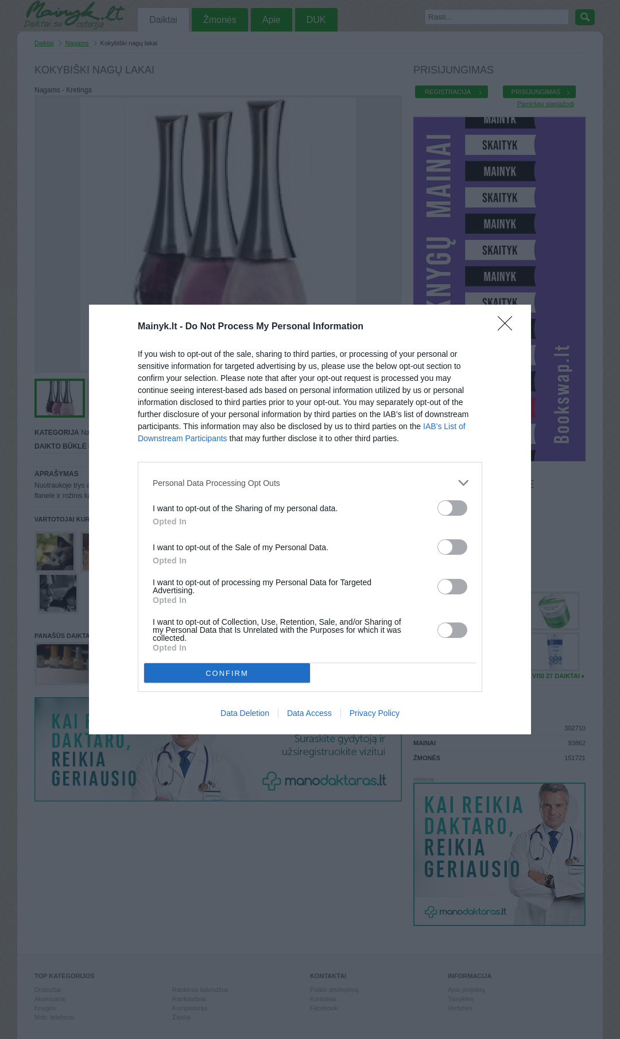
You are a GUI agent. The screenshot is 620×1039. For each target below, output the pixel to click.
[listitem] (310, 483)
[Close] (509, 327)
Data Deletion (244, 713)
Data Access (309, 713)
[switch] (452, 508)
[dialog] (310, 519)
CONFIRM (227, 673)
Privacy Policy (375, 713)
